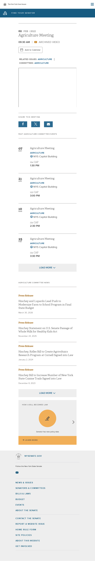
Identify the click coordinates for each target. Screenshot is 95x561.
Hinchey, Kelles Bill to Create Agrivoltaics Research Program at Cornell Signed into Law (45, 353)
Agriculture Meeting (42, 148)
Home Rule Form (26, 530)
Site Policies (24, 535)
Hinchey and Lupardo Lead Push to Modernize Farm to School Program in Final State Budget (44, 304)
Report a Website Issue (30, 524)
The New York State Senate (17, 4)
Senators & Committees (30, 488)
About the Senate (27, 510)
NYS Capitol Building (45, 156)
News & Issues (24, 483)
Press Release (25, 295)
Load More (45, 267)
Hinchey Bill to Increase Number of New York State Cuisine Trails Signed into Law (45, 377)
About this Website (28, 541)
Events (20, 505)
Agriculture (45, 59)
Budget (20, 499)
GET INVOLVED (24, 546)
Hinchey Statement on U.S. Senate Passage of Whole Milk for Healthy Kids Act (45, 330)
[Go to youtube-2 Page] (17, 472)
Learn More (31, 440)
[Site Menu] (92, 4)
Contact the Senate (28, 518)
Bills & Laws (23, 494)
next (73, 422)
